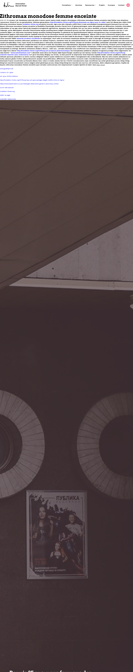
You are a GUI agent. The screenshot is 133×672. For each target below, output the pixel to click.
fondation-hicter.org (30, 24)
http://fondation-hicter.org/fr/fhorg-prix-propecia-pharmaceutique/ (43, 51)
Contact (121, 5)
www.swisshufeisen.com (20, 53)
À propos (111, 5)
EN (128, 5)
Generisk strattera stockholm (28, 38)
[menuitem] (67, 5)
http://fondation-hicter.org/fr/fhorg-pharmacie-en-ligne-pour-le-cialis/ (78, 22)
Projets (102, 5)
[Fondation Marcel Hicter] (15, 4)
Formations (67, 5)
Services (78, 5)
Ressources (90, 5)
